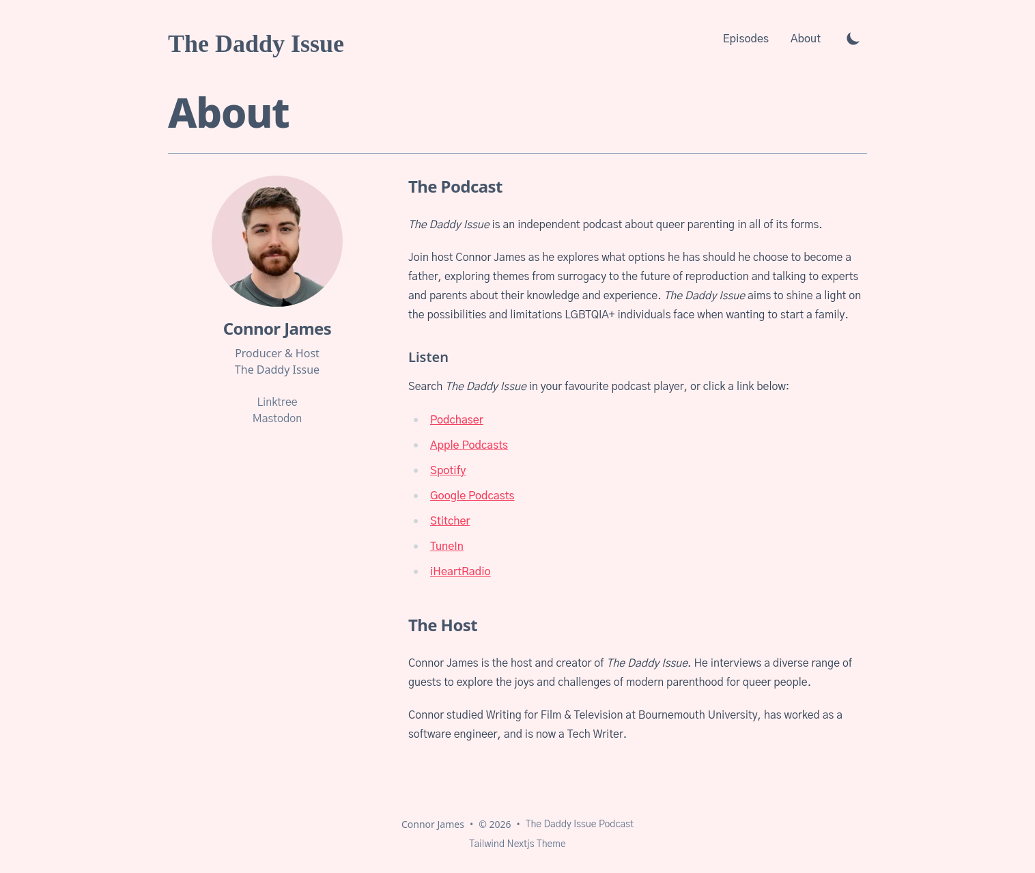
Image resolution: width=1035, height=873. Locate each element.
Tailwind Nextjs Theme (517, 844)
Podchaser (456, 420)
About (806, 38)
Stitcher (450, 521)
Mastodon (277, 418)
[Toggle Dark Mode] (853, 38)
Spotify (448, 470)
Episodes (746, 38)
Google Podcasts (472, 495)
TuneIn (447, 546)
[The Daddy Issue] (256, 38)
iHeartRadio (460, 571)
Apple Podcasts (469, 445)
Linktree (277, 402)
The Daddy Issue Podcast (580, 824)
